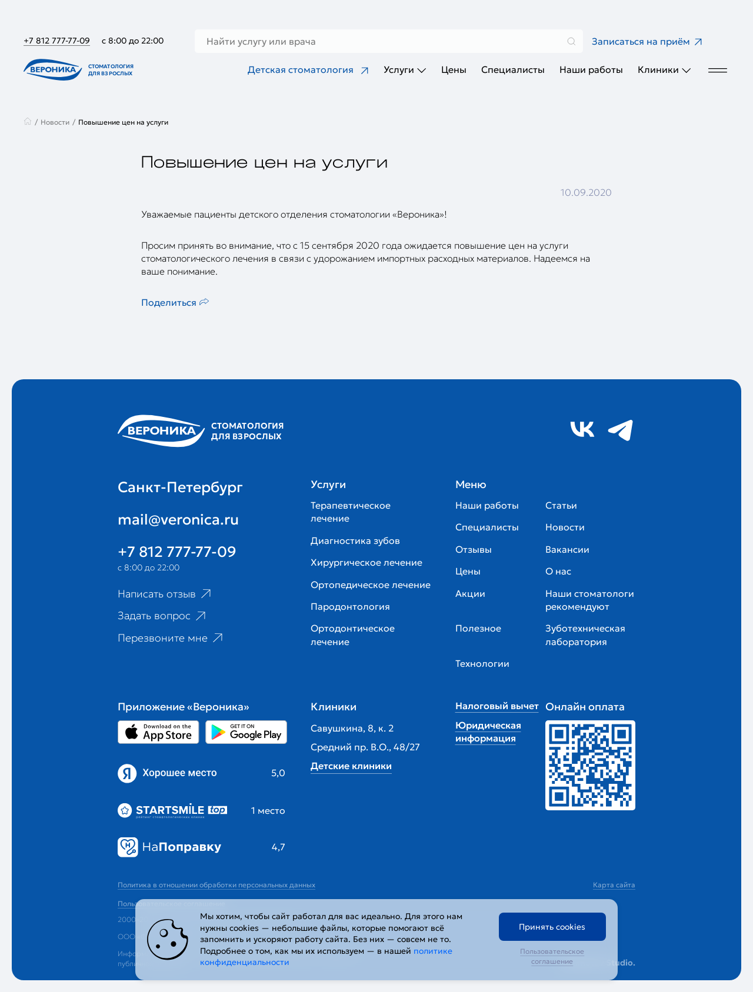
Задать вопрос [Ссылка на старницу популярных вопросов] (163, 615)
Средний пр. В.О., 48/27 (365, 747)
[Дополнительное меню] (717, 69)
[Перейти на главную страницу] (81, 70)
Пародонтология (350, 606)
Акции (470, 593)
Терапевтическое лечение (351, 511)
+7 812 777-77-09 (57, 40)
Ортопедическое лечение (371, 584)
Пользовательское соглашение (552, 956)
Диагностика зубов (355, 540)
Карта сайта (614, 884)
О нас (558, 571)
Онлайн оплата (585, 706)
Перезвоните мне (171, 638)
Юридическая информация (488, 731)
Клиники (664, 69)
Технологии (482, 663)
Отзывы (473, 549)
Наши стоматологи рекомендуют (589, 599)
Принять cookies (552, 926)
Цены (454, 69)
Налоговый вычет (497, 706)
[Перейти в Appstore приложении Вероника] (158, 732)
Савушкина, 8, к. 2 (352, 728)
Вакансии (567, 549)
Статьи (561, 505)
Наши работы (591, 69)
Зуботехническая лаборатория (585, 634)
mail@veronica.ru (178, 519)
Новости (565, 527)
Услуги (405, 69)
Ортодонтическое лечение (353, 634)
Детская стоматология (308, 69)
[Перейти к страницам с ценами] (590, 765)
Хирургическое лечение (366, 562)
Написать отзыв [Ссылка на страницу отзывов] (166, 593)
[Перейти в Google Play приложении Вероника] (246, 732)
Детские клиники (351, 765)
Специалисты (513, 69)
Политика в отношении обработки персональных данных (216, 884)
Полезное (478, 628)
